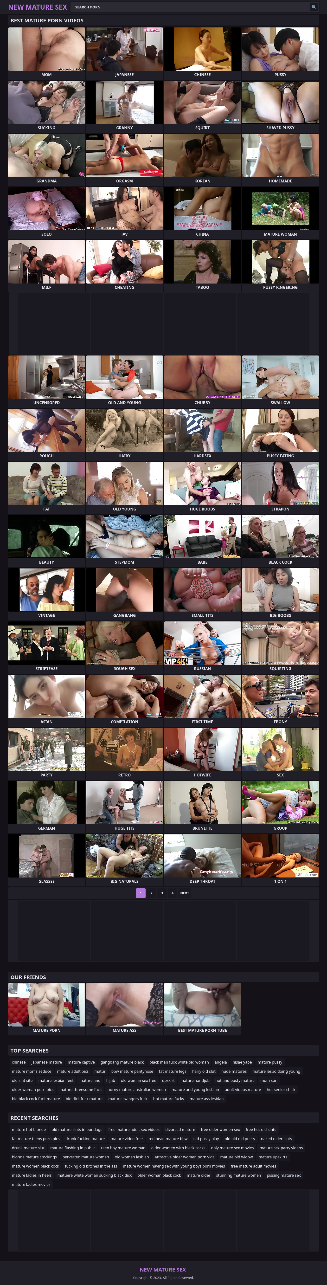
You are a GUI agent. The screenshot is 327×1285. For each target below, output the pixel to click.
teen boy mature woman (123, 1147)
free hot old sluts (261, 1129)
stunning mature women (238, 1175)
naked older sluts (276, 1138)
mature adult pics (73, 1071)
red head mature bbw (167, 1138)
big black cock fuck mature (36, 1098)
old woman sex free (138, 1080)
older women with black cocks (178, 1147)
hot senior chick (281, 1089)
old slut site (22, 1080)
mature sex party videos (281, 1147)
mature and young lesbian (195, 1089)
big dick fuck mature (84, 1098)
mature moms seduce (31, 1071)
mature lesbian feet (56, 1080)
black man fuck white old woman (179, 1062)
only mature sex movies (232, 1147)
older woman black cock (159, 1175)
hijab (110, 1080)
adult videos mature (243, 1089)
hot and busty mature (235, 1080)
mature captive (81, 1062)
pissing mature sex (284, 1175)
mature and (90, 1080)
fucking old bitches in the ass (91, 1166)
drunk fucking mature (85, 1138)
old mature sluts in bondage (76, 1129)
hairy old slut (204, 1071)
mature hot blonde (29, 1129)
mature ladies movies (31, 1184)
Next (184, 893)
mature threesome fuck (80, 1089)
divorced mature (180, 1129)
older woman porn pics (33, 1089)
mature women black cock (35, 1166)
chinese (19, 1062)
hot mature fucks (168, 1098)
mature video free (127, 1138)
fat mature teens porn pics (36, 1138)
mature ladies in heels (32, 1175)
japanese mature (47, 1062)
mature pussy (270, 1062)
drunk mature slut (28, 1147)
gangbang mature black (122, 1062)
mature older (198, 1175)
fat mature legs (172, 1071)
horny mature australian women (137, 1089)
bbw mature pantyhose (132, 1071)
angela (221, 1062)
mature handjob (195, 1080)
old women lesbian (132, 1157)
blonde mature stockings (34, 1157)
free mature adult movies (253, 1166)
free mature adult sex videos (134, 1129)
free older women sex (220, 1129)
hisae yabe (242, 1062)
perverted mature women (86, 1157)
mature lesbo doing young (276, 1071)
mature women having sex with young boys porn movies (174, 1166)
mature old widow (236, 1157)
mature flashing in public (72, 1147)
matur (99, 1071)
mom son (268, 1080)
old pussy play (206, 1138)
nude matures (234, 1071)
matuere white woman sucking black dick (94, 1175)
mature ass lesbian (207, 1098)
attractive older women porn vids (184, 1157)
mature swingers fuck (127, 1098)
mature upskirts (273, 1157)
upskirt (168, 1080)
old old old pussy (240, 1138)
